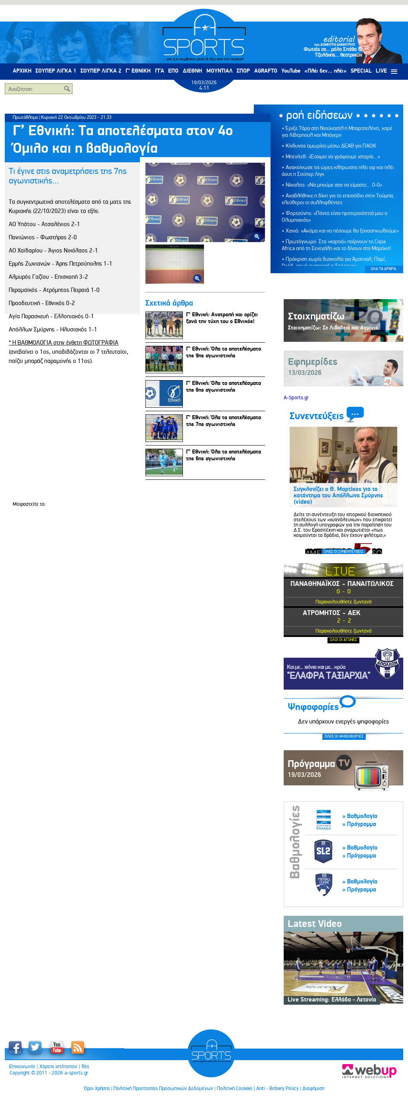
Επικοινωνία (22, 1066)
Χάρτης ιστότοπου (58, 1066)
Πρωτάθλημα (25, 117)
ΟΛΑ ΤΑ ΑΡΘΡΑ (383, 268)
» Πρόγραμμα (359, 824)
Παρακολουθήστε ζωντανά (344, 602)
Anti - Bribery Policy (277, 1088)
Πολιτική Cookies (235, 1088)
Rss (85, 1066)
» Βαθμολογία (359, 816)
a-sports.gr (76, 1073)
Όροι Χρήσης (97, 1088)
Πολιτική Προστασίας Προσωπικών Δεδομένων (163, 1088)
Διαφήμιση (313, 1088)
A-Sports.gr (296, 397)
